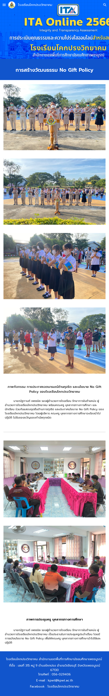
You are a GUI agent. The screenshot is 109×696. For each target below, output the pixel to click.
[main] (54, 69)
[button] (4, 5)
